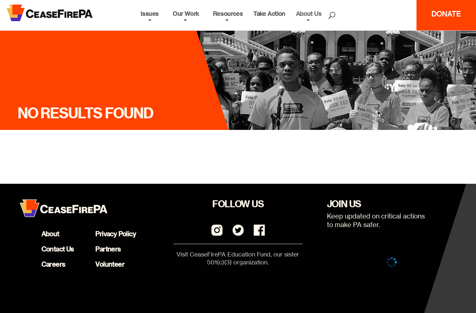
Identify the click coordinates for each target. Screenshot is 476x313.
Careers (53, 264)
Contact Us (57, 249)
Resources (228, 14)
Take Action (269, 14)
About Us (309, 14)
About (50, 234)
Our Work (186, 14)
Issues (149, 14)
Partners (108, 249)
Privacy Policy (115, 234)
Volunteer (109, 264)
